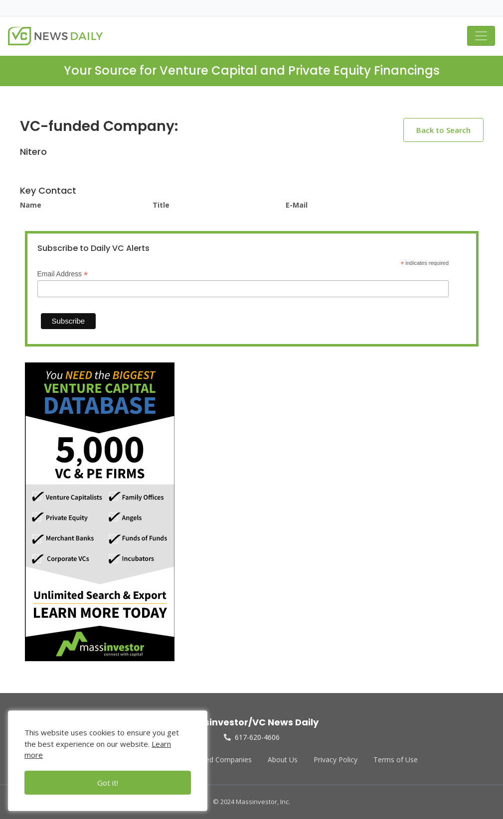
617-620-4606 (252, 737)
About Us (283, 759)
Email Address (62, 274)
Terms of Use (395, 759)
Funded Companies (220, 759)
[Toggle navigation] (481, 36)
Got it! (107, 783)
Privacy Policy (335, 759)
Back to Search (443, 130)
